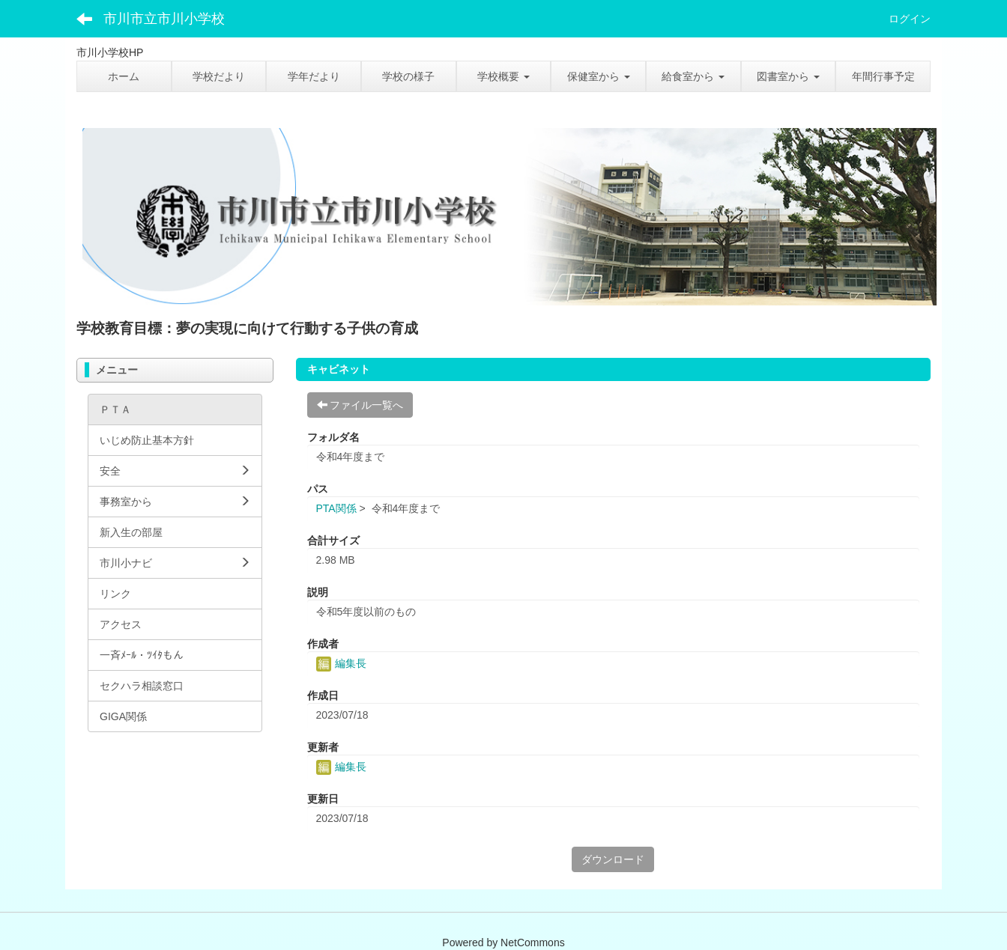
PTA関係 (336, 508)
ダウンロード (612, 859)
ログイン (910, 19)
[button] (504, 76)
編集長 (341, 663)
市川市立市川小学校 (164, 18)
